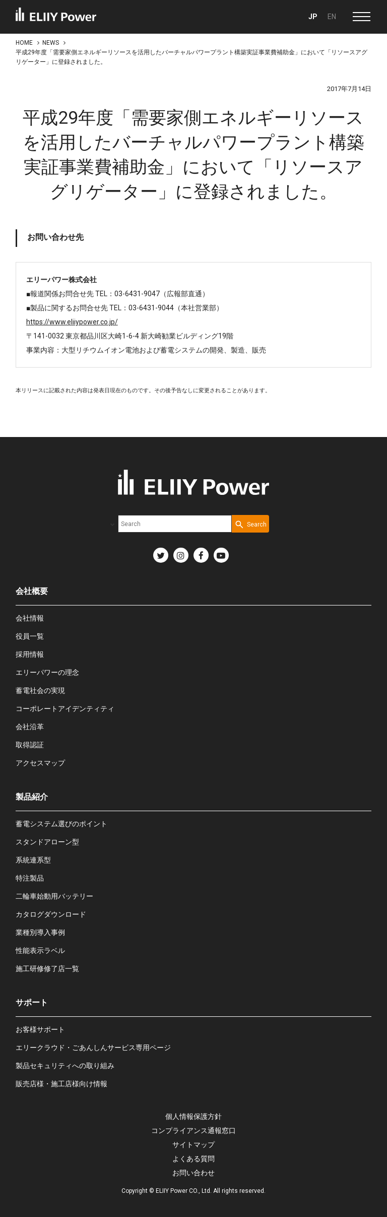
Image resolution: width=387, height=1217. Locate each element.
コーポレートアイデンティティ (65, 709)
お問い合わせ (193, 1173)
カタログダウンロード (51, 914)
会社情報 (30, 618)
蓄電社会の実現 (40, 690)
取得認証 (30, 745)
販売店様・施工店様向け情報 (61, 1084)
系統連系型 (33, 860)
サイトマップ (193, 1145)
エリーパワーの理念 (47, 672)
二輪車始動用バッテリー (54, 896)
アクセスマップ (40, 763)
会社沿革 (30, 727)
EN (332, 17)
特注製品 (30, 878)
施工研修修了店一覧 (47, 969)
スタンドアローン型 (47, 842)
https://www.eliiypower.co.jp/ (72, 322)
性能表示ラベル (40, 950)
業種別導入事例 (40, 932)
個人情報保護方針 (193, 1116)
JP (312, 17)
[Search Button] (250, 524)
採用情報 (30, 654)
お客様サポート (40, 1029)
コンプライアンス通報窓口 (193, 1130)
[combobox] (175, 524)
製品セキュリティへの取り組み (65, 1066)
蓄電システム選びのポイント (61, 824)
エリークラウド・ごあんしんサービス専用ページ (93, 1048)
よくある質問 (193, 1159)
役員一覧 (30, 636)
